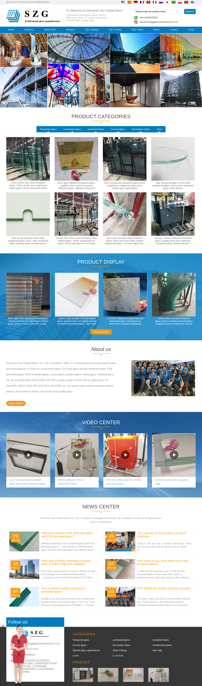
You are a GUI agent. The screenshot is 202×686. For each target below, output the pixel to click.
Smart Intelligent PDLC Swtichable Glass (70, 482)
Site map (157, 650)
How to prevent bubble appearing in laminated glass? (63, 590)
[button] (94, 105)
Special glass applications (86, 650)
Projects (70, 29)
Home (11, 29)
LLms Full (118, 655)
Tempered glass (48, 129)
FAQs (191, 29)
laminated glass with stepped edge (171, 482)
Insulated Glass (96, 129)
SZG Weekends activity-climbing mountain (163, 588)
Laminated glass (72, 129)
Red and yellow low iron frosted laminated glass (123, 482)
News (156, 29)
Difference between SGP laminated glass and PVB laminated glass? (67, 535)
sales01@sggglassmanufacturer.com (158, 22)
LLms (75, 655)
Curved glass (118, 129)
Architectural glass (162, 645)
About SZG (50, 29)
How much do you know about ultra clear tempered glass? (162, 562)
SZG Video (137, 29)
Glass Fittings (120, 650)
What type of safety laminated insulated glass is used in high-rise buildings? (66, 562)
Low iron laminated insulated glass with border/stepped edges (27, 482)
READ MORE (101, 332)
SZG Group (115, 29)
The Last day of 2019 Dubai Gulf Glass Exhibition (161, 535)
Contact (173, 29)
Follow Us (18, 622)
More (159, 129)
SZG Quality (92, 29)
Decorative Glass (141, 129)
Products (29, 29)
